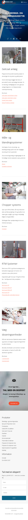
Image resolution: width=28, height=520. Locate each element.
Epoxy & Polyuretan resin (8, 424)
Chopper (4, 229)
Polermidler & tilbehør (8, 440)
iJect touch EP (5, 285)
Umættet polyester (7, 166)
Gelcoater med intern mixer (9, 98)
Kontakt (4, 458)
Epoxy (3, 164)
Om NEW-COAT (6, 460)
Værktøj (4, 450)
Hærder (4, 436)
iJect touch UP (5, 292)
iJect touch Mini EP (7, 288)
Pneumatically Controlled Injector (10, 295)
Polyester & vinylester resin (9, 445)
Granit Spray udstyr (7, 100)
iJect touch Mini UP (7, 290)
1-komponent (5, 358)
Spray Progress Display (8, 103)
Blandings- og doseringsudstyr (10, 421)
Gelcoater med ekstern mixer (9, 95)
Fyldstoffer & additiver (8, 428)
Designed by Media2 (18, 514)
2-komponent (5, 361)
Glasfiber (4, 433)
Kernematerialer (6, 438)
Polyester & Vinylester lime (9, 443)
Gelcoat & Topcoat (7, 431)
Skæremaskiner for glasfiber (9, 448)
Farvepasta (5, 426)
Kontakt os (14, 403)
